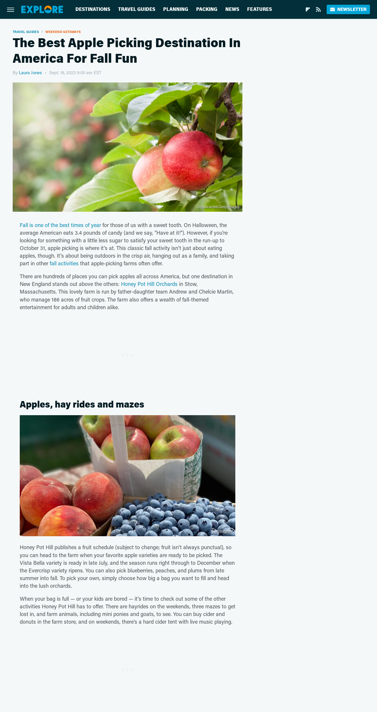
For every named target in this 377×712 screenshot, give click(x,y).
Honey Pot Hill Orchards (149, 283)
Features (259, 9)
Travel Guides (136, 9)
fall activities (64, 263)
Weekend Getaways (63, 31)
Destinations (92, 9)
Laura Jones (30, 72)
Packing (206, 9)
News (232, 9)
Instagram (224, 531)
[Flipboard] (307, 9)
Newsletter (348, 9)
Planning (175, 9)
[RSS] (318, 9)
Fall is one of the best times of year (60, 224)
